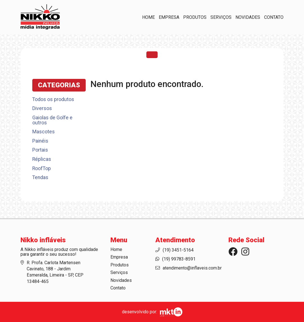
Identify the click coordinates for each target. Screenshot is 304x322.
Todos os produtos (53, 99)
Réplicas (41, 159)
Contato (273, 17)
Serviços (221, 17)
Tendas (40, 177)
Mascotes (43, 131)
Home (148, 17)
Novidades (247, 17)
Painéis (40, 141)
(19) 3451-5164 (178, 250)
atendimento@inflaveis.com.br (192, 268)
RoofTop (41, 168)
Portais (40, 150)
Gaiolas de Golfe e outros (52, 120)
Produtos (195, 17)
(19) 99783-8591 (179, 259)
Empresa (169, 17)
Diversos (42, 108)
